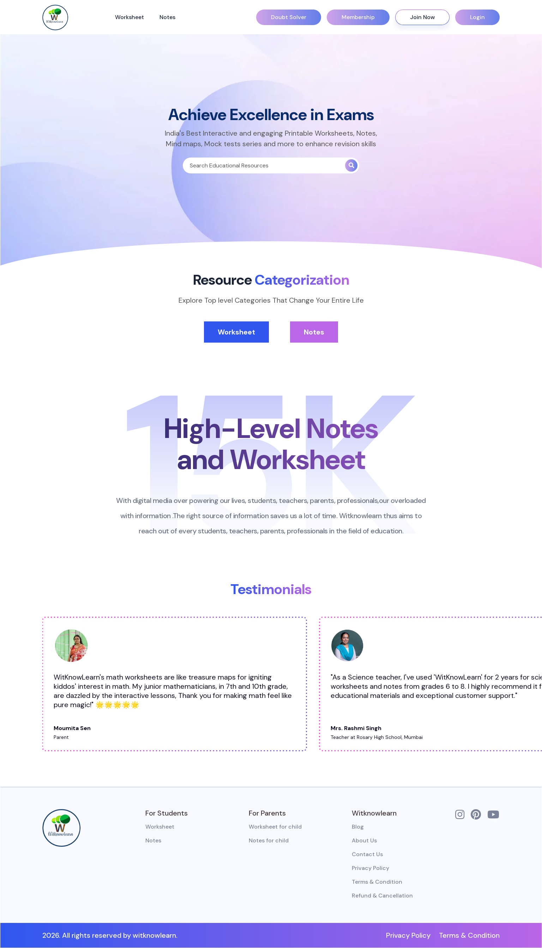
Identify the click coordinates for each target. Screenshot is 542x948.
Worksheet (130, 17)
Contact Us (367, 854)
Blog (358, 826)
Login (477, 17)
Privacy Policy (370, 868)
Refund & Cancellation (382, 895)
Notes (168, 17)
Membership (358, 17)
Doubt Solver (288, 17)
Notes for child (269, 840)
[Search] (264, 165)
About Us (364, 840)
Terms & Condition (377, 881)
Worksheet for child (275, 826)
